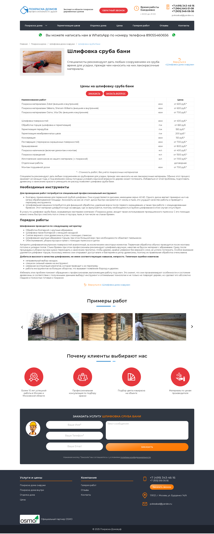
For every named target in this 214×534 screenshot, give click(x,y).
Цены (120, 25)
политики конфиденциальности (135, 458)
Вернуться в (179, 62)
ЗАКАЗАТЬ (94, 94)
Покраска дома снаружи (33, 486)
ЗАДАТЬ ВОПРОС (116, 94)
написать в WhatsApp (107, 35)
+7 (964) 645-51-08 (182, 8)
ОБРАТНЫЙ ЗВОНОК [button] (113, 10)
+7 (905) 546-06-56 (182, 11)
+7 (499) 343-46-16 (182, 5)
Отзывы (164, 25)
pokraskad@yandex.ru (182, 15)
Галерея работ (141, 25)
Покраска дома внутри (32, 490)
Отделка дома (98, 25)
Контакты (183, 25)
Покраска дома (33, 25)
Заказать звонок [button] (162, 487)
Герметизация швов (68, 25)
